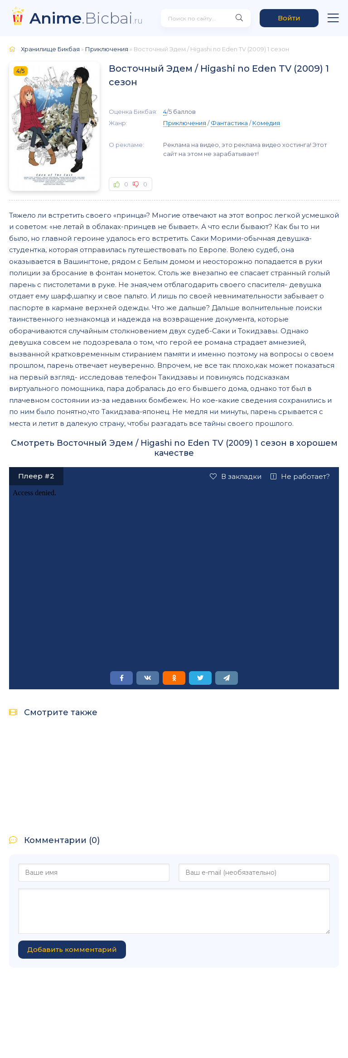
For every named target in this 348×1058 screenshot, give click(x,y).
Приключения (184, 123)
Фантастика (229, 123)
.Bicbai (86, 18)
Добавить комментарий (72, 949)
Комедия (266, 123)
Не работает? (300, 476)
